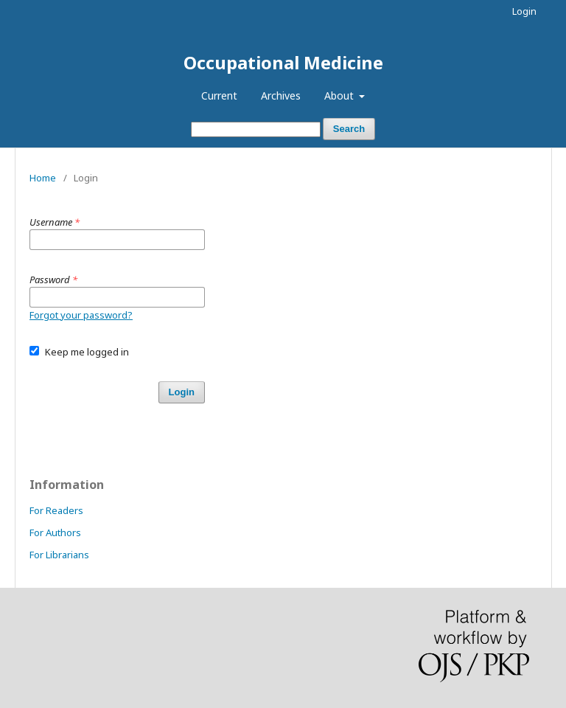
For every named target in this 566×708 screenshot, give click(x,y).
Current (219, 95)
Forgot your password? (81, 315)
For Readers (56, 510)
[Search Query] (256, 129)
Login (524, 11)
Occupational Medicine (283, 62)
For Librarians (59, 554)
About (340, 95)
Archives (281, 95)
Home (42, 177)
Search (349, 128)
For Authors (55, 532)
